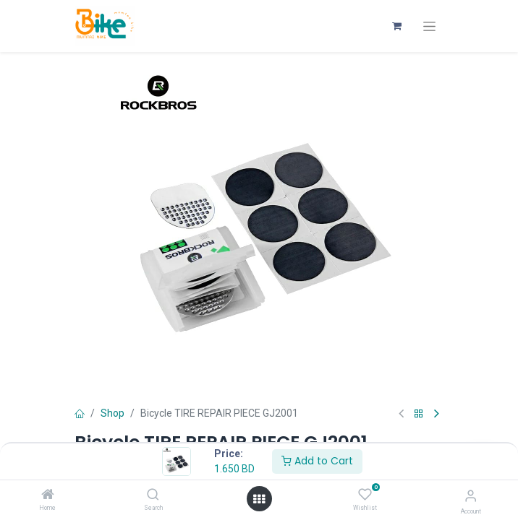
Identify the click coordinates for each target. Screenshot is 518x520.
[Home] (47, 495)
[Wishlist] (365, 494)
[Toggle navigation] (429, 26)
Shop (112, 413)
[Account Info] (470, 496)
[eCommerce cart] (396, 26)
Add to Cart (317, 461)
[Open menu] (259, 499)
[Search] (153, 495)
